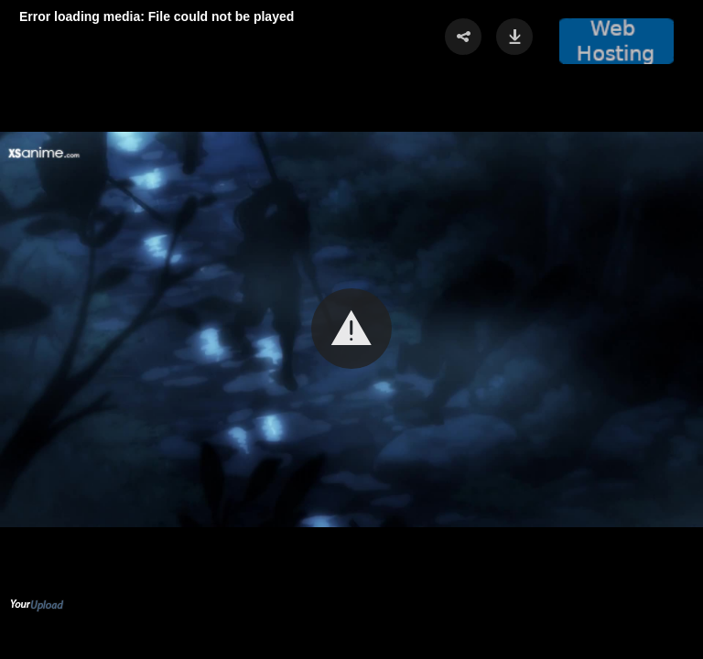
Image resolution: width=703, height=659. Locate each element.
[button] (351, 328)
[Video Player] (351, 329)
